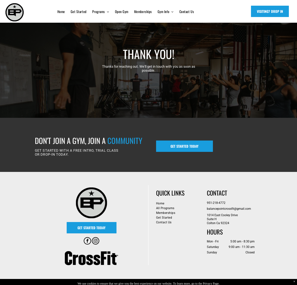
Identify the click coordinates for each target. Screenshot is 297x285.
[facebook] (87, 241)
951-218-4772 (216, 203)
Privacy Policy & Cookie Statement (135, 281)
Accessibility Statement (167, 281)
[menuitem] (61, 11)
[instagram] (95, 241)
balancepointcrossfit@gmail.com (229, 208)
